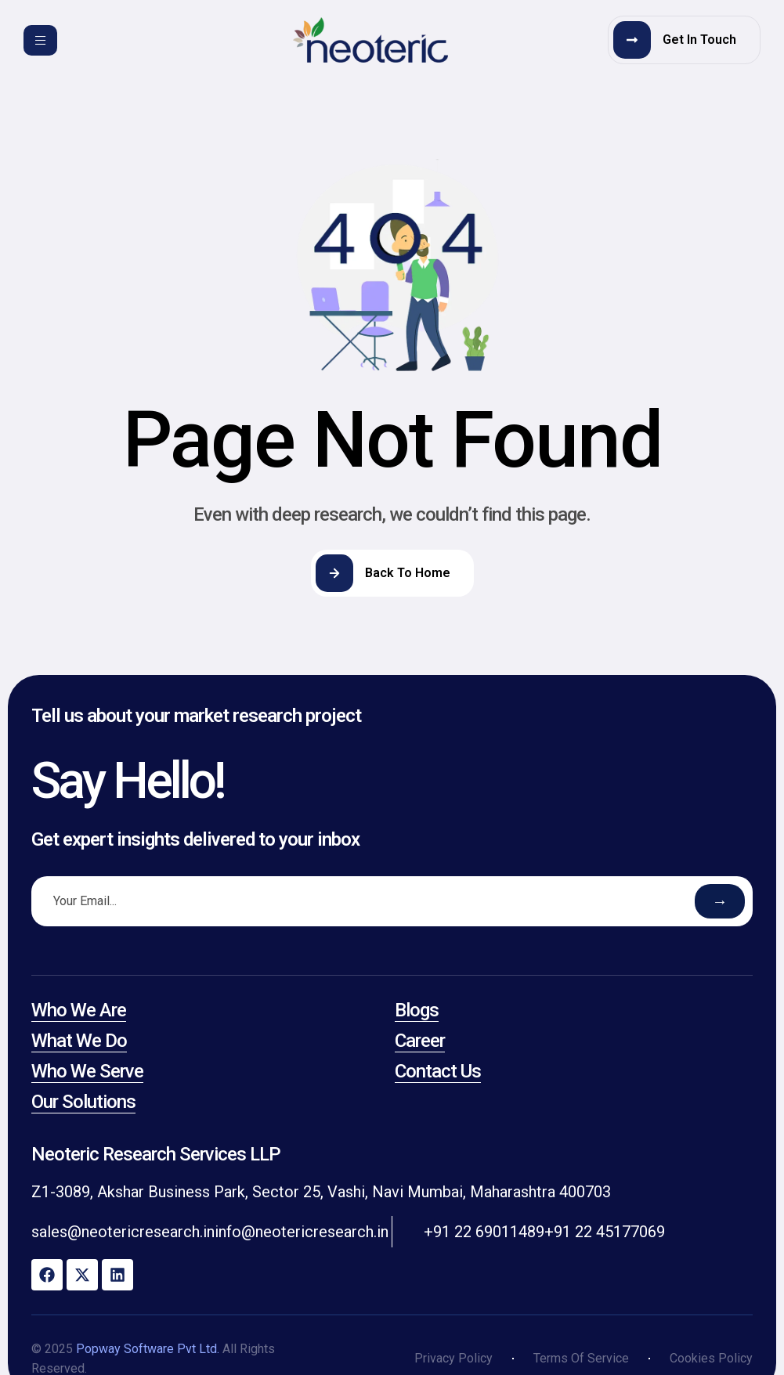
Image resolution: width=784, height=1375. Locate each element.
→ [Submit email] (720, 901)
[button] (684, 40)
